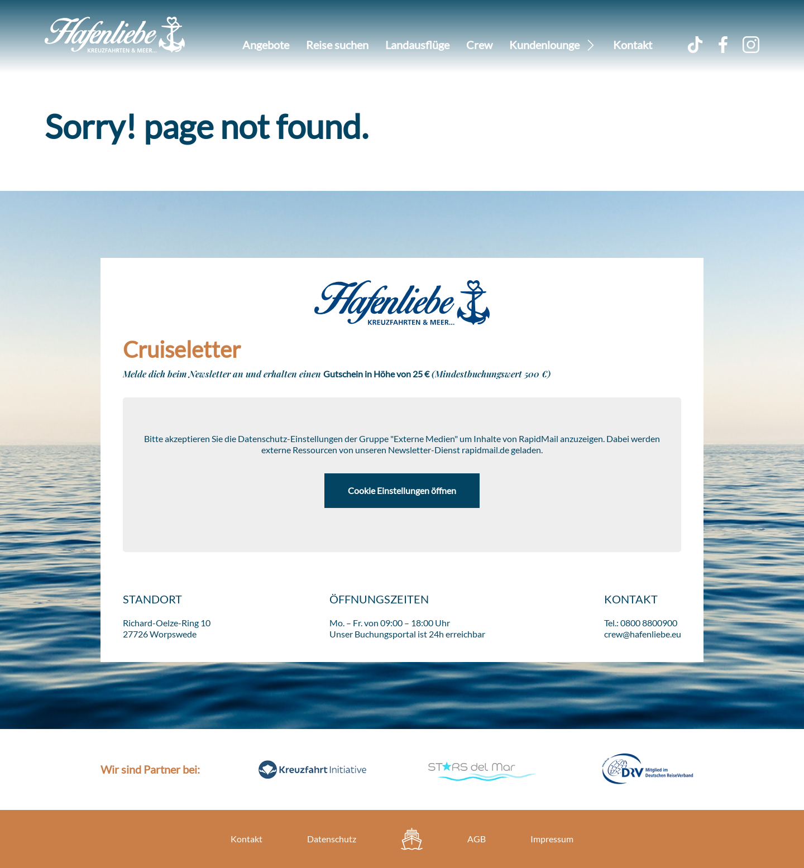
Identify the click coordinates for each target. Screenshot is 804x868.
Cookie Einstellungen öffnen (402, 490)
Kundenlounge (544, 44)
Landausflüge (417, 44)
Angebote (265, 44)
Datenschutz (331, 838)
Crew (479, 44)
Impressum (551, 838)
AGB (476, 838)
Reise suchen (337, 44)
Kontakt (632, 44)
